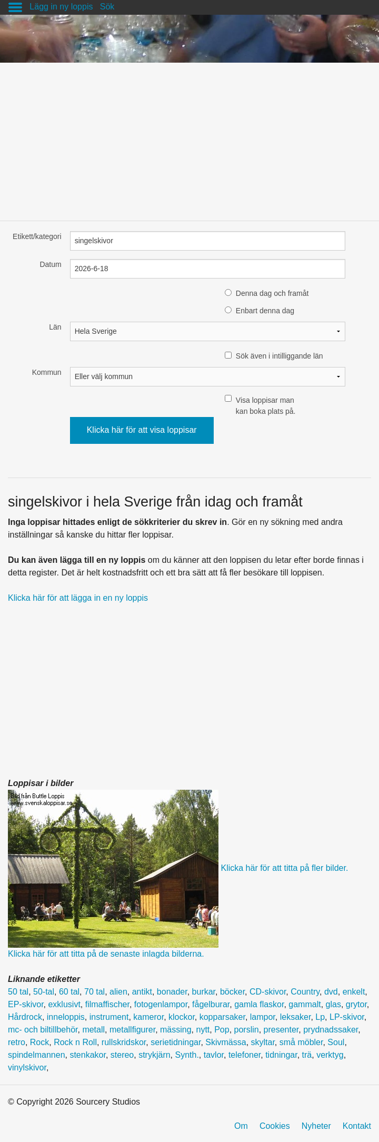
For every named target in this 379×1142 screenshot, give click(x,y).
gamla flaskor (259, 1004)
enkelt (354, 991)
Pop (221, 1029)
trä (307, 1054)
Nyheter (316, 1125)
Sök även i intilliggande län (279, 356)
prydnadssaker (330, 1029)
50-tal (43, 991)
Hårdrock (25, 1016)
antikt (142, 991)
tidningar (281, 1054)
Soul (335, 1042)
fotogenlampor (160, 1004)
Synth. (187, 1054)
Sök (107, 6)
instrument (109, 1016)
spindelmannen (36, 1054)
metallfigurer (132, 1029)
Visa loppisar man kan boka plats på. (266, 405)
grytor (356, 1004)
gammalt (304, 1004)
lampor (262, 1016)
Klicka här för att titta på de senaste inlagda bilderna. (106, 953)
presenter (281, 1029)
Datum (50, 264)
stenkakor (87, 1054)
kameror (148, 1016)
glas (333, 1004)
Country (305, 991)
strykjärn (154, 1054)
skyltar (263, 1042)
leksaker (295, 1016)
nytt (203, 1029)
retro (16, 1042)
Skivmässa (225, 1042)
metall (93, 1029)
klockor (181, 1016)
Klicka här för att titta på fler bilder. (284, 868)
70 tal (94, 991)
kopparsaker (222, 1016)
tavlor (214, 1054)
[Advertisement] (189, 136)
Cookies (275, 1125)
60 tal (69, 991)
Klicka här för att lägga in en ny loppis (78, 597)
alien (118, 991)
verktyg (330, 1054)
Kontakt (357, 1125)
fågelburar (211, 1004)
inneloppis (66, 1016)
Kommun (47, 372)
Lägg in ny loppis (61, 6)
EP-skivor (26, 1004)
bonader (172, 991)
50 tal (18, 991)
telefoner (244, 1054)
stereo (122, 1054)
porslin (246, 1029)
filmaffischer (107, 1004)
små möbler (301, 1042)
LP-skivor (347, 1016)
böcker (232, 991)
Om (241, 1125)
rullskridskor (124, 1042)
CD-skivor (268, 991)
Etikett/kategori (37, 236)
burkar (203, 991)
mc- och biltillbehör (43, 1029)
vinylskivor (27, 1067)
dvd (331, 991)
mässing (176, 1029)
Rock (39, 1042)
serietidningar (176, 1042)
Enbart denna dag (265, 310)
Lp (320, 1016)
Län (55, 327)
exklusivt (64, 1004)
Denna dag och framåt (272, 293)
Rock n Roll (75, 1042)
